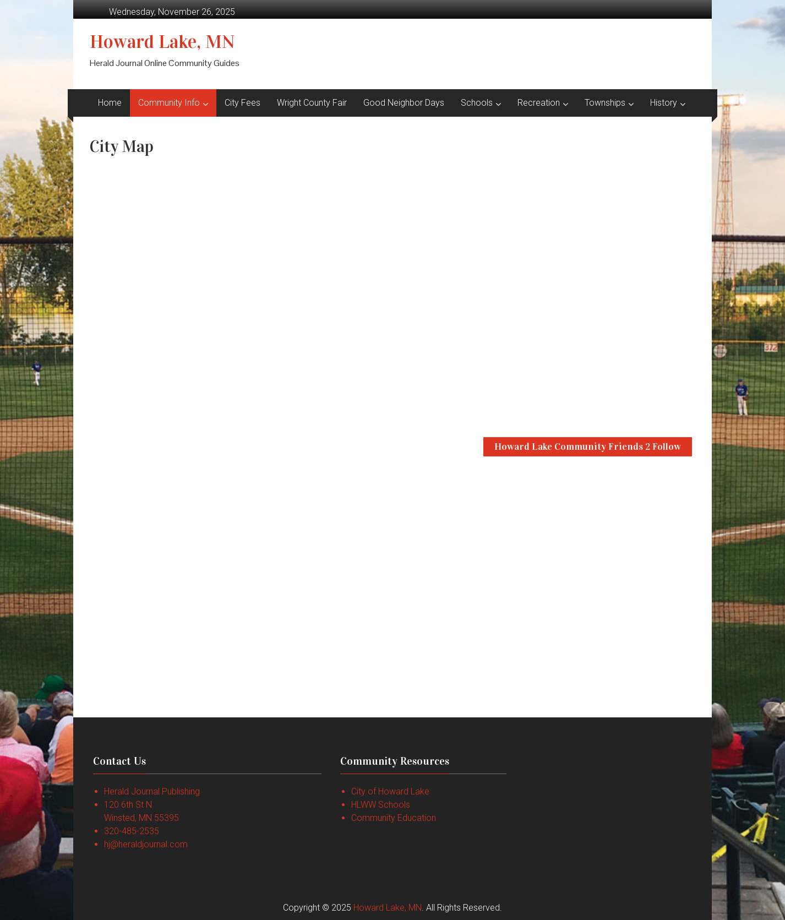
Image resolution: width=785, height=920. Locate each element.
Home (110, 102)
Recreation (538, 102)
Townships (605, 102)
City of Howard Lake (390, 791)
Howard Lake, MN (162, 41)
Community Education (393, 818)
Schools (477, 102)
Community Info (169, 102)
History (663, 102)
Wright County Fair (312, 102)
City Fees (242, 102)
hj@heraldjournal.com (146, 844)
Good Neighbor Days (403, 102)
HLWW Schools (380, 804)
